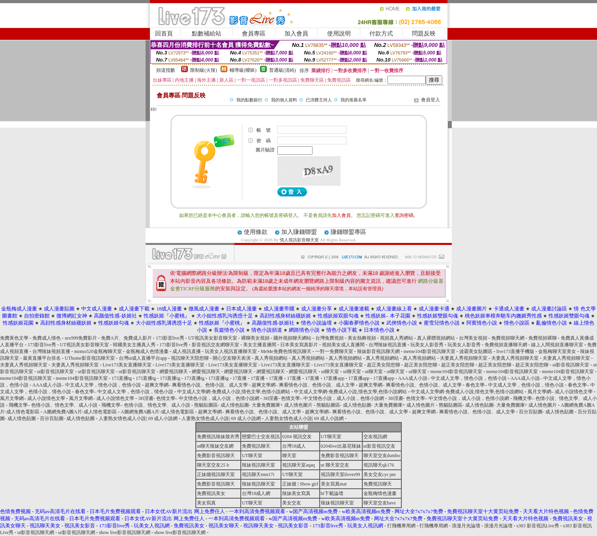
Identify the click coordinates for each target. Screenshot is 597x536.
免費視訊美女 (211, 493)
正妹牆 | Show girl (300, 484)
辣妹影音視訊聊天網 (378, 351)
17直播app (333, 378)
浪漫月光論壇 (466, 526)
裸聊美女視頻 (255, 338)
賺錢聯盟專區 (348, 232)
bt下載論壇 (332, 493)
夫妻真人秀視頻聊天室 (463, 358)
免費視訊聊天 (256, 446)
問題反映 (424, 33)
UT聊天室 (331, 436)
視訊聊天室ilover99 (340, 474)
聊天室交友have (379, 503)
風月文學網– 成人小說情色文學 (560, 391)
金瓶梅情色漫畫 (380, 493)
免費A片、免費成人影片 (126, 338)
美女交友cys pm (379, 474)
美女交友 (291, 503)
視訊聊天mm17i (258, 474)
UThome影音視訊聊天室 (90, 358)
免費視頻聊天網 (507, 338)
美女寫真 (206, 503)
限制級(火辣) (203, 70)
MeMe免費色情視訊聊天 (286, 351)
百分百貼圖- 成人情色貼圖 (546, 412)
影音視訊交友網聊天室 (215, 344)
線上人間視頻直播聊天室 (557, 344)
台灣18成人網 (256, 493)
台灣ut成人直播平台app (143, 358)
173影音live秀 (170, 338)
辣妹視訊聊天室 (258, 465)
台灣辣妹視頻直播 (51, 351)
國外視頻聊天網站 (292, 338)
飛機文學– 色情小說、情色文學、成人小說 (53, 405)
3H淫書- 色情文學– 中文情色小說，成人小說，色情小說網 (198, 398)
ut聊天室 (330, 371)
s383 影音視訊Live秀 (538, 526)
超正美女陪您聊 (383, 365)
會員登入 (430, 100)
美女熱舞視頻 (362, 338)
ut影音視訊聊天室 (570, 365)
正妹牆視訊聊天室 (216, 474)
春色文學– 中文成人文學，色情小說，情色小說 (515, 385)
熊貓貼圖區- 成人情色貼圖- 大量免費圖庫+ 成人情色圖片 (253, 405)
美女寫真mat (334, 484)
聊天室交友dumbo (381, 455)
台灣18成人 (294, 446)
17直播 (239, 378)
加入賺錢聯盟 (299, 232)
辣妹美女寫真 (296, 493)
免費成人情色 (46, 338)
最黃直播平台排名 (42, 358)
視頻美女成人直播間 (343, 344)
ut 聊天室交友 (335, 465)
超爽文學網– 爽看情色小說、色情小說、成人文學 (196, 385)
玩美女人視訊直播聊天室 (231, 351)
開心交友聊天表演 (232, 358)
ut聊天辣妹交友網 (215, 446)
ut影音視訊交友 (379, 446)
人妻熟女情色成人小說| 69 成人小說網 (138, 418)
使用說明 (339, 33)
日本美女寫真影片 (299, 344)
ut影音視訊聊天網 (35, 532)
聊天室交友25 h (213, 465)
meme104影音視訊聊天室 (429, 351)
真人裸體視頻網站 (436, 338)
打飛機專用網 (401, 526)
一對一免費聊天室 (334, 351)
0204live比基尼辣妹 (341, 446)
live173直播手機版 (515, 351)
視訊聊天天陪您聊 (190, 358)
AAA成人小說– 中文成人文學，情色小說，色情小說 (452, 378)
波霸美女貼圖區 (475, 351)
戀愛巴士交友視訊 (261, 436)
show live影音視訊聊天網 (124, 532)
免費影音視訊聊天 (216, 455)
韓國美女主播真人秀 (134, 344)
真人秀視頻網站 (271, 358)
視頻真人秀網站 (396, 338)
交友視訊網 (375, 436)
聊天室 (289, 455)
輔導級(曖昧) (243, 70)
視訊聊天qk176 (378, 465)
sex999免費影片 (81, 338)
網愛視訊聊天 (173, 371)
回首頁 (164, 33)
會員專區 (254, 33)
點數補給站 (206, 33)
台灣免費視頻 (329, 338)
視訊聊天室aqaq (298, 465)
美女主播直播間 (259, 344)
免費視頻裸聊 (542, 338)
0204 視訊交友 (297, 436)
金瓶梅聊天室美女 (557, 351)
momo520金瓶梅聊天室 (98, 351)
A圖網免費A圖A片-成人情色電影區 (80, 412)
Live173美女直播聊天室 (127, 365)
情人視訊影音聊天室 (299, 239)
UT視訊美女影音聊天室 (212, 338)
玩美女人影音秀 (427, 344)
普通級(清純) (282, 70)
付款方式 (381, 33)
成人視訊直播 (186, 351)
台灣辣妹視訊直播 (387, 344)
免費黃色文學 (14, 338)
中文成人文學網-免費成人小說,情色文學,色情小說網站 (233, 391)
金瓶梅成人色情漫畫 (147, 351)
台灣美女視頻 (473, 338)
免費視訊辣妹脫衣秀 (218, 436)
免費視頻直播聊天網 (506, 344)
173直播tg (122, 378)
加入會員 (296, 33)
